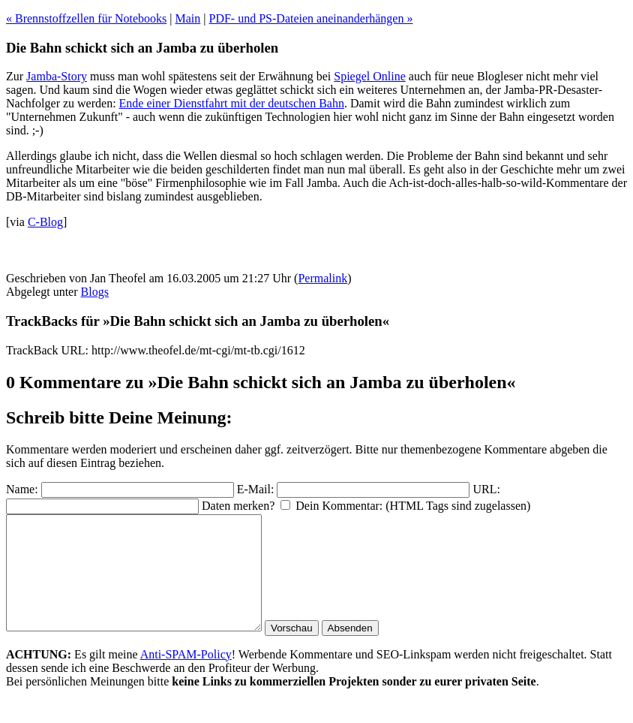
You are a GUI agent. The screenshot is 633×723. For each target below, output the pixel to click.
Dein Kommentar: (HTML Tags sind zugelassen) (413, 505)
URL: (486, 489)
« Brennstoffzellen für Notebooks (86, 18)
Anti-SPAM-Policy (186, 676)
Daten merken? (238, 505)
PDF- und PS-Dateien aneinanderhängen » (311, 18)
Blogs (95, 291)
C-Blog (45, 221)
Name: (22, 489)
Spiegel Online (370, 76)
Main (188, 18)
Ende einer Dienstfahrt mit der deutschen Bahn (231, 103)
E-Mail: (255, 489)
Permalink (322, 278)
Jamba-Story (56, 76)
